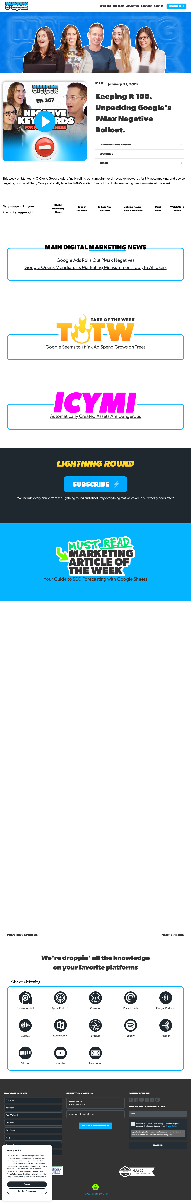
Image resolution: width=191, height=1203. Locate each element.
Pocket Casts (130, 1000)
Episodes (105, 6)
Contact (146, 6)
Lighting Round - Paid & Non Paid (133, 209)
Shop (8, 1138)
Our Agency (11, 1130)
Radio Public (60, 1028)
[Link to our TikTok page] (157, 1100)
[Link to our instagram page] (141, 1100)
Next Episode (172, 935)
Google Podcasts (165, 1000)
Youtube (60, 1056)
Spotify (130, 1028)
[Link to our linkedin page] (147, 1100)
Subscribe (176, 6)
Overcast (95, 1000)
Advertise (132, 6)
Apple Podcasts (60, 1000)
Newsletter (95, 1056)
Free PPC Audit (12, 1115)
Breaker (95, 1028)
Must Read (158, 209)
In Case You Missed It (104, 209)
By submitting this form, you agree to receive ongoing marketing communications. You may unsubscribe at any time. (157, 1133)
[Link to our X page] (131, 1100)
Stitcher (25, 1056)
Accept (27, 1184)
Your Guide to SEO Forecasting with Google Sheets (95, 579)
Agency (159, 6)
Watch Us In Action (177, 209)
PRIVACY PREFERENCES (95, 1126)
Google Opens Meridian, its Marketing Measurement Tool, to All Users (96, 267)
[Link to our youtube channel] (152, 1100)
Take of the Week (82, 209)
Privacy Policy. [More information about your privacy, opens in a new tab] (41, 1177)
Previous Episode (22, 935)
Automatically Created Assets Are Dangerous (95, 416)
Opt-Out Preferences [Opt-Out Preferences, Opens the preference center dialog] (27, 1191)
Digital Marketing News (58, 209)
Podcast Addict (25, 1000)
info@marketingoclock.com (81, 1114)
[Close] (47, 1150)
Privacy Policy (171, 1126)
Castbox (25, 1028)
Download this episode (141, 144)
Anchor (165, 1028)
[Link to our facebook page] (136, 1100)
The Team (118, 6)
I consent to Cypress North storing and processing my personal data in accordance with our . (157, 1125)
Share (141, 163)
